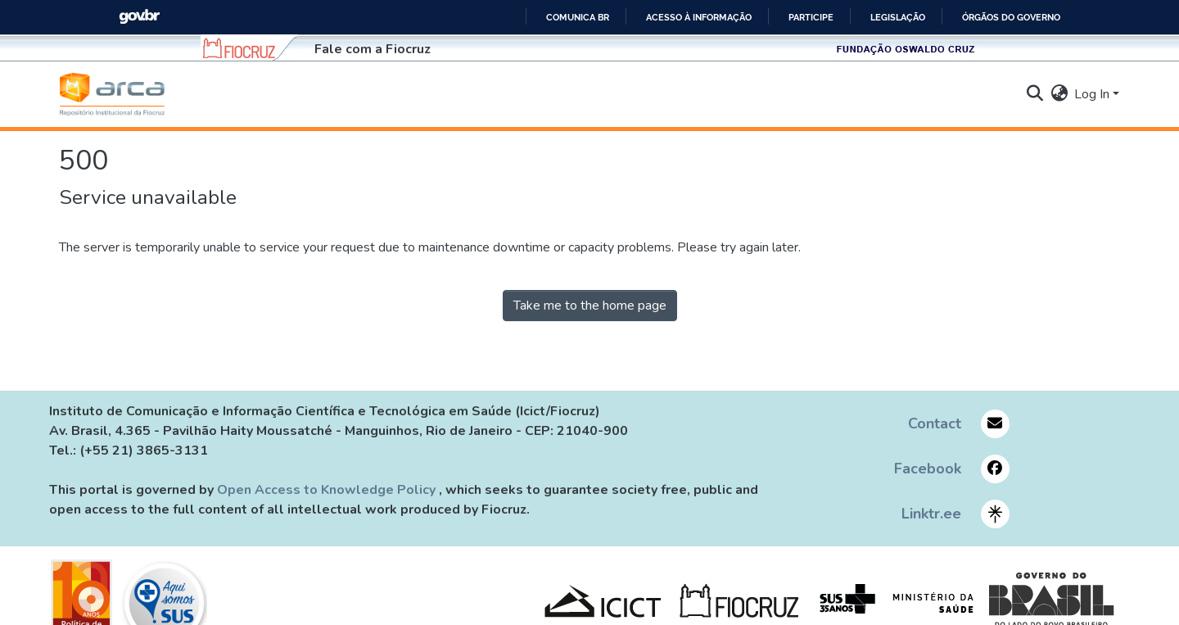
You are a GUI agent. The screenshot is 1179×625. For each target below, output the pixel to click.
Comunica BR (577, 17)
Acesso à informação (699, 17)
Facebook (927, 468)
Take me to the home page (589, 306)
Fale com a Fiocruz (372, 49)
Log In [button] (1093, 94)
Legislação (897, 17)
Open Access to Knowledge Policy (328, 490)
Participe (810, 17)
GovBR (139, 17)
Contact (934, 423)
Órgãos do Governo (1011, 17)
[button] (112, 94)
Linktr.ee (931, 513)
